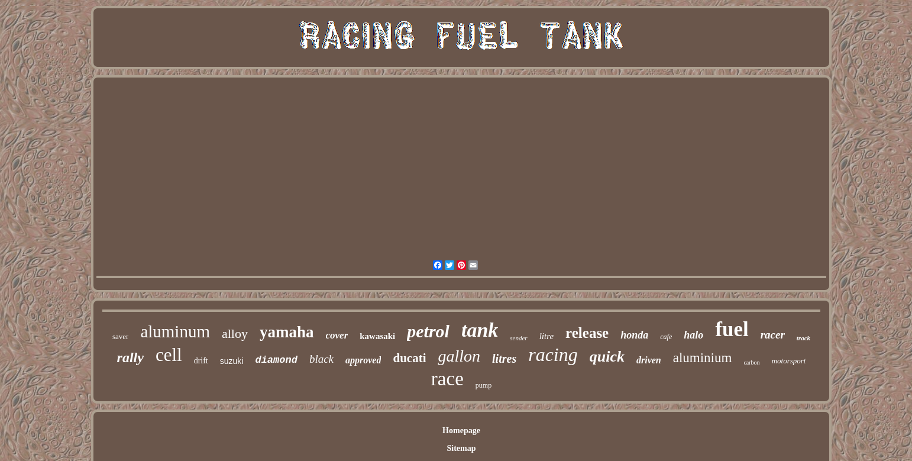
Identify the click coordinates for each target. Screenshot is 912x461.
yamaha (287, 332)
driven (648, 360)
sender (518, 337)
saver (120, 336)
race (447, 378)
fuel (731, 329)
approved (363, 360)
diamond (276, 360)
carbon (751, 362)
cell (169, 354)
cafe (666, 337)
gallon (459, 356)
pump (483, 385)
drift (201, 360)
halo (693, 335)
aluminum (175, 331)
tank (479, 330)
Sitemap (461, 448)
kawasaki (377, 336)
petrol (428, 331)
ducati (409, 358)
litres (504, 358)
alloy (235, 333)
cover (337, 335)
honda (634, 335)
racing (553, 354)
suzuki (232, 361)
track (803, 337)
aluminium (702, 357)
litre (546, 336)
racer (773, 334)
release (587, 333)
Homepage (461, 430)
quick (607, 356)
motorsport (789, 360)
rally (130, 357)
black (321, 359)
